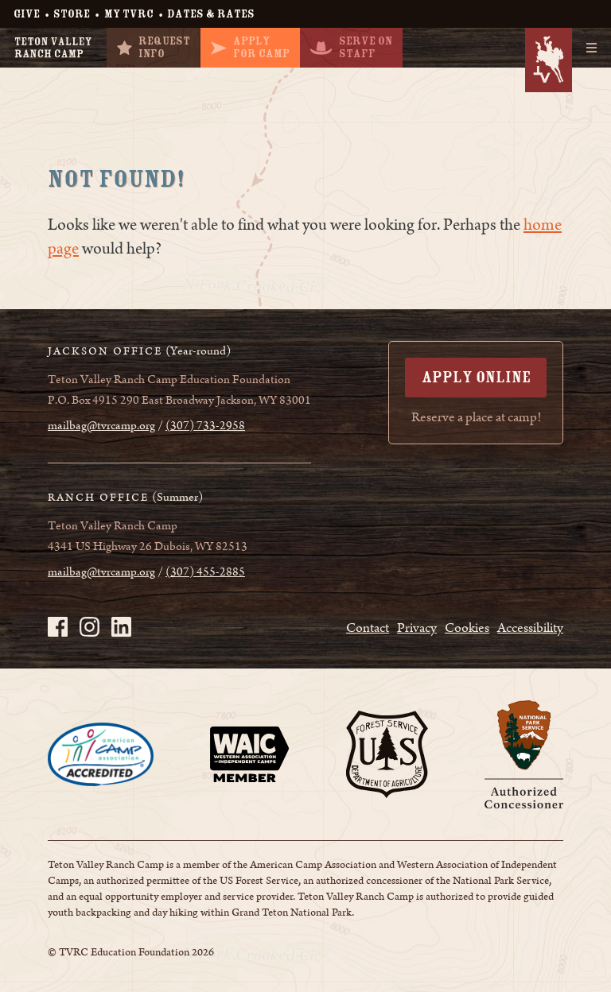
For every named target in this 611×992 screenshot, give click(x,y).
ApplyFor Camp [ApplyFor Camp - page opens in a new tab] (250, 47)
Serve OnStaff (351, 47)
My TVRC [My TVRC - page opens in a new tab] (129, 13)
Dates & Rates (211, 13)
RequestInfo (153, 47)
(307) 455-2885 (205, 572)
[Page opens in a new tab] (101, 754)
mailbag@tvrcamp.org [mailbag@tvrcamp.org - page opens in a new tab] (101, 426)
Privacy (417, 627)
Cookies (467, 627)
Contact (367, 627)
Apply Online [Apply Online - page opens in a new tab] (476, 377)
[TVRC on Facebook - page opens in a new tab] (58, 627)
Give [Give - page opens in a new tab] (27, 13)
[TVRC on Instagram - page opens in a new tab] (89, 627)
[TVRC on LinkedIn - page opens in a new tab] (121, 627)
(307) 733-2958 (205, 426)
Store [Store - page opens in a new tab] (71, 13)
